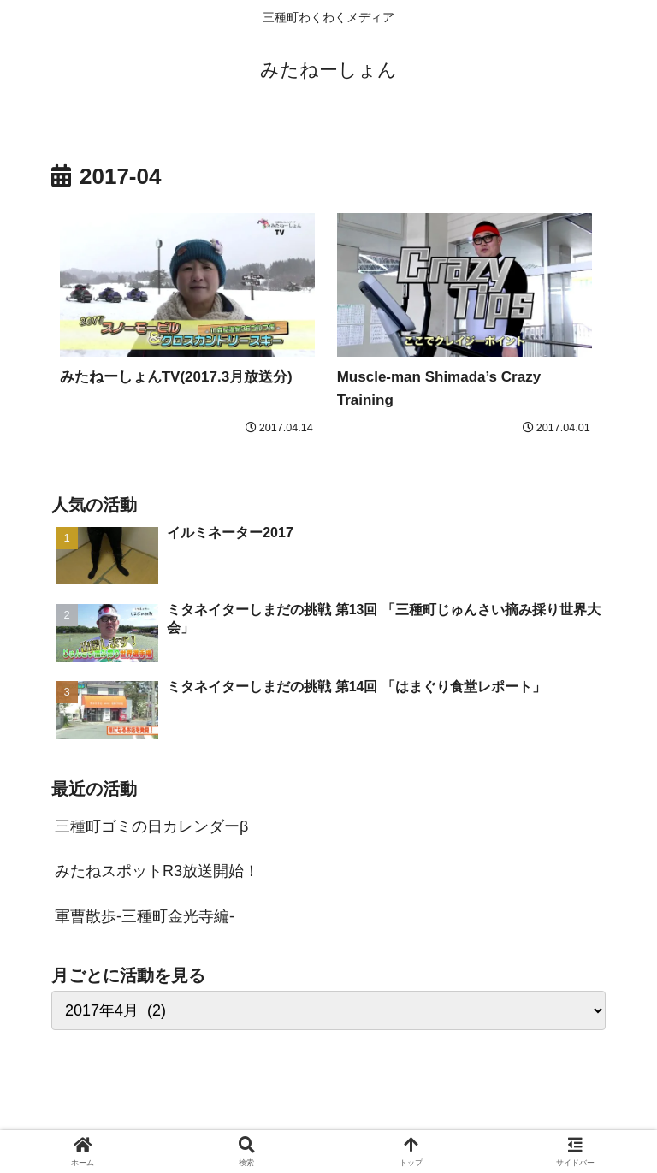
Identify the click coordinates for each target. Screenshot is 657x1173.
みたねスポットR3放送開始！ (157, 871)
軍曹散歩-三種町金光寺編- (144, 916)
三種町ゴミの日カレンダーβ (151, 826)
